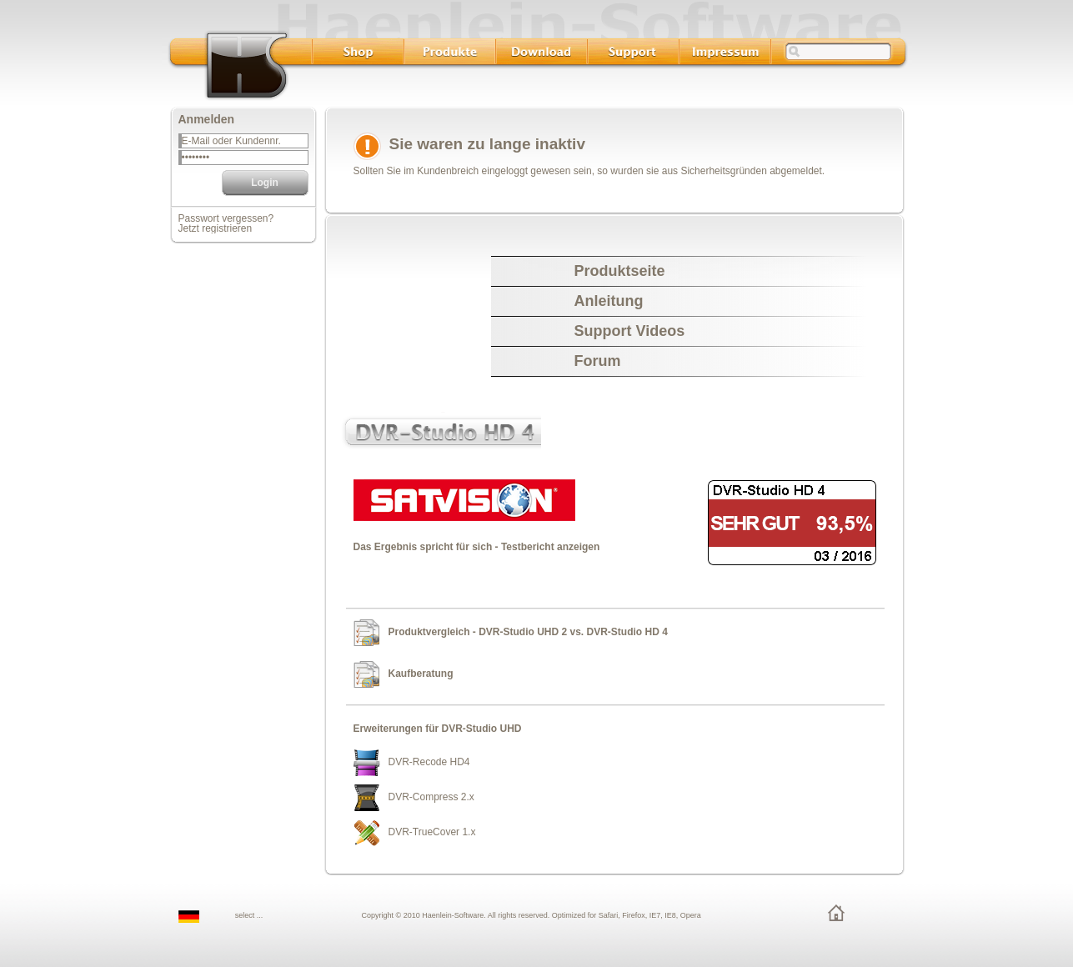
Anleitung (609, 301)
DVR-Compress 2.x (431, 797)
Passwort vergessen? (226, 218)
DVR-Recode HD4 (429, 762)
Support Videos (629, 331)
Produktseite (619, 271)
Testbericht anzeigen (550, 547)
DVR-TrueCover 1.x (432, 832)
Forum (597, 361)
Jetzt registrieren (215, 228)
